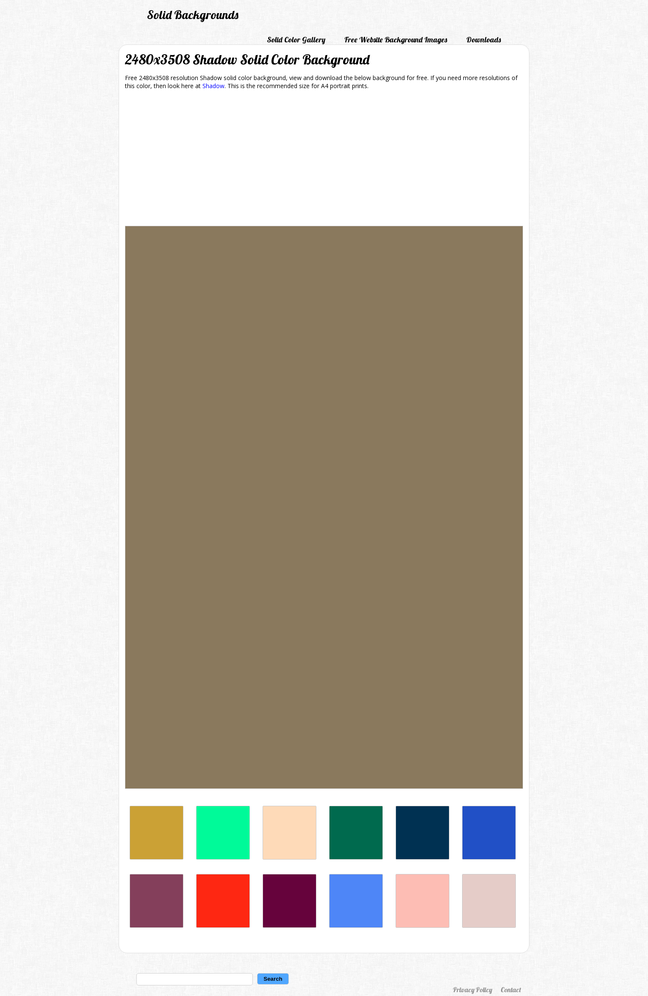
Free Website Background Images (395, 39)
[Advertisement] (324, 159)
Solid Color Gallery (296, 39)
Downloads (483, 39)
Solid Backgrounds (192, 14)
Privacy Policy (472, 989)
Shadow (213, 86)
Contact (511, 989)
